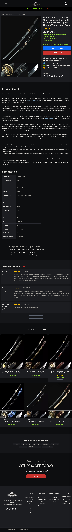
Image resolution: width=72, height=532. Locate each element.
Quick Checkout (57, 48)
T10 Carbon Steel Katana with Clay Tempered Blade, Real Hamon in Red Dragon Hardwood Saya (59, 372)
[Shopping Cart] (66, 3)
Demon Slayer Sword (66, 500)
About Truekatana (30, 497)
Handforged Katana (26, 444)
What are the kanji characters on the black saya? (24, 255)
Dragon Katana (49, 118)
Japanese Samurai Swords (13, 14)
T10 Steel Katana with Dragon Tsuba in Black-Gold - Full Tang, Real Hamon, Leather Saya (12, 372)
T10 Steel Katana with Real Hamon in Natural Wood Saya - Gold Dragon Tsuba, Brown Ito (60, 420)
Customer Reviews (30, 505)
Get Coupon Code (36, 476)
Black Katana (16, 444)
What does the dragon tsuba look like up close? (23, 252)
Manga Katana (23, 446)
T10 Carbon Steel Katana (34, 446)
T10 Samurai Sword (32, 100)
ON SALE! (60, 375)
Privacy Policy (42, 506)
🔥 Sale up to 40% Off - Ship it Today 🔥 (36, 9)
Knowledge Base (30, 508)
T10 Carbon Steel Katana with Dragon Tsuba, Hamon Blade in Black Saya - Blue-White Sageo (12, 420)
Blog (30, 512)
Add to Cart (57, 53)
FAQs (30, 510)
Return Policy (42, 499)
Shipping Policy (42, 497)
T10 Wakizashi (45, 444)
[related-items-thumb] (12, 352)
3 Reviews (53, 28)
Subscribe (30, 501)
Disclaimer (54, 497)
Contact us (30, 499)
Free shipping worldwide (59, 44)
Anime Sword (66, 503)
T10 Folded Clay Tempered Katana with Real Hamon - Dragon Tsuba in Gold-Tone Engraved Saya (36, 372)
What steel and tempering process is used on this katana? (27, 250)
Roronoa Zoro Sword (47, 446)
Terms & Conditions (42, 502)
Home (2, 14)
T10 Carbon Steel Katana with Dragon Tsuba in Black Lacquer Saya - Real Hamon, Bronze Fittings (36, 420)
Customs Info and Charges (54, 500)
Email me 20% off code (52, 73)
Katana (23, 14)
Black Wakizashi (55, 444)
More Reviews (36, 317)
